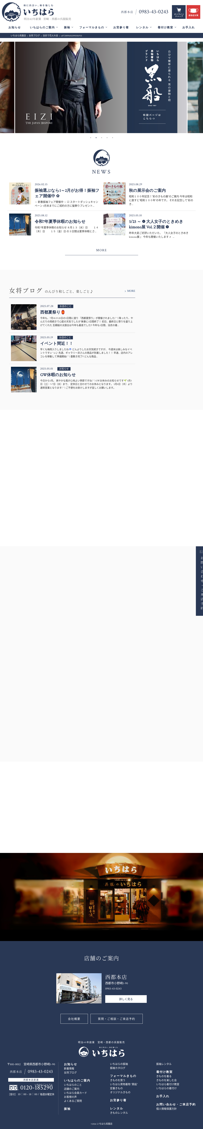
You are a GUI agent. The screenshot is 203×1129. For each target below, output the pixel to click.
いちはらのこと (73, 1085)
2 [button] (96, 138)
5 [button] (112, 138)
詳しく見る (126, 999)
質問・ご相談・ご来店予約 (116, 1019)
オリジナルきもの (120, 1092)
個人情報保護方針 (166, 1109)
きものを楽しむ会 (166, 1080)
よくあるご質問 (73, 1101)
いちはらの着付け (166, 1088)
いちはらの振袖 (119, 1064)
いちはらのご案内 (42, 27)
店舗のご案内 (71, 1089)
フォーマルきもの (91, 27)
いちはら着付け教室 (167, 1084)
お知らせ (14, 27)
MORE (101, 250)
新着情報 (69, 1068)
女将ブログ (70, 1072)
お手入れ (188, 27)
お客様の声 (70, 1097)
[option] (101, 87)
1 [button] (90, 138)
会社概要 (74, 1019)
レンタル (142, 27)
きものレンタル (119, 1113)
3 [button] (101, 138)
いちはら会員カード (75, 1093)
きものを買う (117, 1080)
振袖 (67, 27)
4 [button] (107, 138)
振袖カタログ (117, 1068)
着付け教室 (165, 27)
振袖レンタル (164, 1064)
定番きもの (116, 1088)
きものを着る (164, 1076)
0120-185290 (36, 1087)
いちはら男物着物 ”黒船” (124, 1084)
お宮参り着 (121, 27)
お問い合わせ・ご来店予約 (197, 582)
